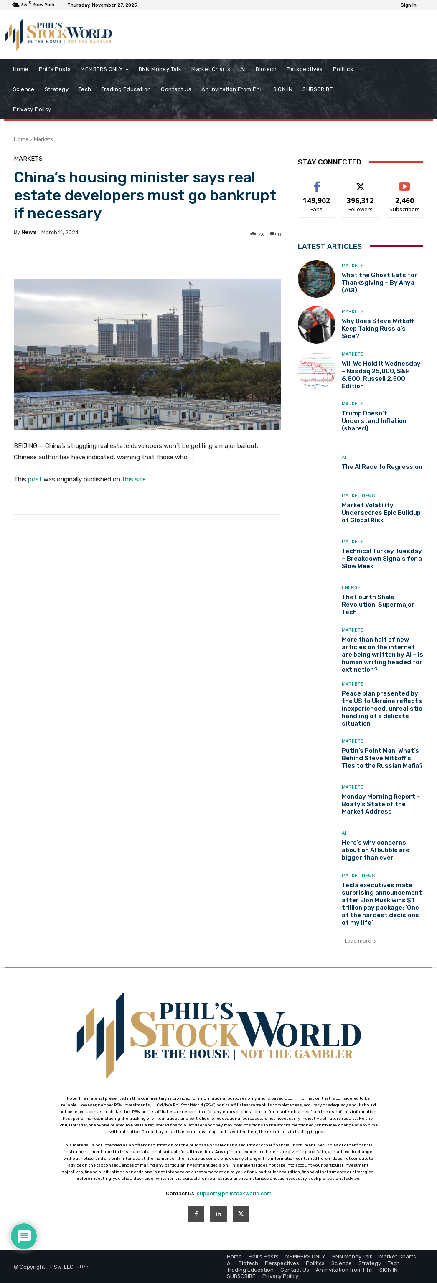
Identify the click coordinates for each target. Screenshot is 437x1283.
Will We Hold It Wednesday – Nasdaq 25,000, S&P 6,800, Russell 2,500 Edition (381, 375)
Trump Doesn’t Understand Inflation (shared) (374, 421)
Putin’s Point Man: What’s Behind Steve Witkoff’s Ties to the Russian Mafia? (382, 758)
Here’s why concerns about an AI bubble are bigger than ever (375, 850)
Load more (361, 940)
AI (344, 457)
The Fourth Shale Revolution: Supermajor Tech (378, 604)
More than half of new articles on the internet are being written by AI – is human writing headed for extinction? (382, 654)
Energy (351, 587)
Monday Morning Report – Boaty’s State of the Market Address (381, 804)
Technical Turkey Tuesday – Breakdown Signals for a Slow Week (382, 558)
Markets (43, 139)
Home (21, 139)
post (35, 479)
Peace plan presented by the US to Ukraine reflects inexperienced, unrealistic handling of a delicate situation (382, 708)
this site (134, 479)
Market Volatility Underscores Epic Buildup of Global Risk (381, 512)
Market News (358, 495)
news (28, 232)
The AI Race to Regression (382, 467)
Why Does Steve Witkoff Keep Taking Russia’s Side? (378, 328)
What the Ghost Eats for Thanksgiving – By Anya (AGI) (379, 282)
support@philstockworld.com (234, 1193)
